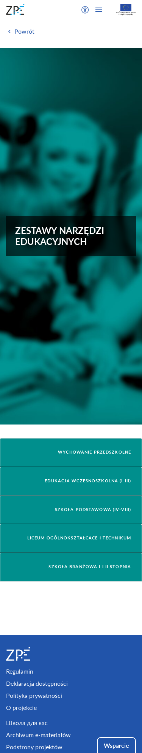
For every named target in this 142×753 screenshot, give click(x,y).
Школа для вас (27, 722)
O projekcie (21, 707)
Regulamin (19, 671)
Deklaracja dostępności (37, 683)
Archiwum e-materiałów (38, 734)
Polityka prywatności (34, 695)
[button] (85, 10)
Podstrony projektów (34, 746)
